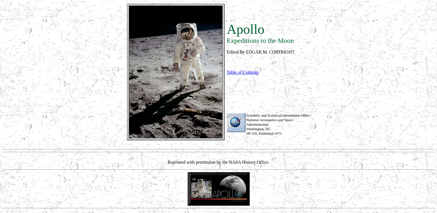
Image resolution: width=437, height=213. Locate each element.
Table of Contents (243, 72)
